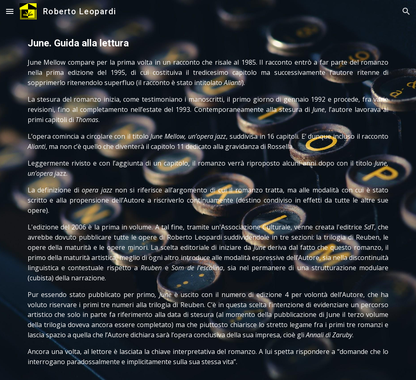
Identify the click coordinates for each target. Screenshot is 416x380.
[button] (10, 11)
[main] (208, 201)
